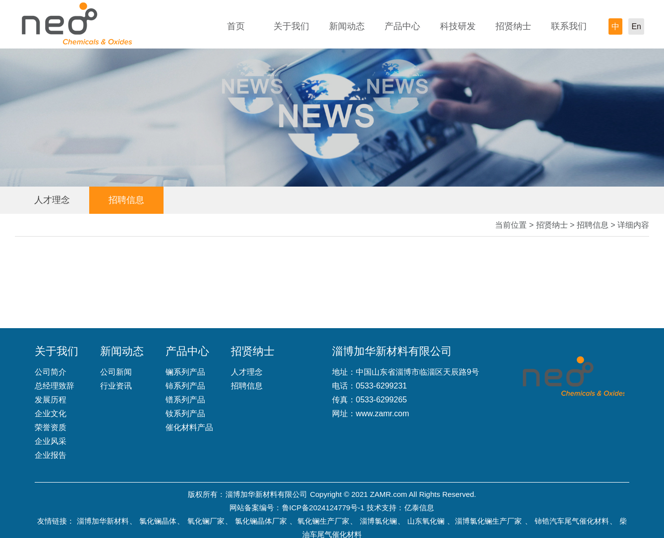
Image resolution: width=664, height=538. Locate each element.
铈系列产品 (185, 386)
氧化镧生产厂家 (323, 521)
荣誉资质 (50, 427)
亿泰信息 (419, 507)
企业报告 (50, 455)
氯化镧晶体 (157, 521)
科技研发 (458, 26)
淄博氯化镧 (378, 521)
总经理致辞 (54, 386)
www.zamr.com (382, 413)
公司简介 (50, 372)
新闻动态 (347, 26)
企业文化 (50, 413)
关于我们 (291, 26)
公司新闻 (116, 372)
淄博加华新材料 (103, 521)
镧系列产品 (185, 372)
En (636, 26)
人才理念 (52, 200)
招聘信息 (126, 200)
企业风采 (50, 441)
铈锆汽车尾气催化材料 (572, 521)
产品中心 (402, 26)
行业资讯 (116, 386)
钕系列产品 (185, 413)
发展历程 (50, 399)
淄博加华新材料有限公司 (266, 494)
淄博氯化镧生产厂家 (488, 521)
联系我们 (569, 26)
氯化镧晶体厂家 (261, 521)
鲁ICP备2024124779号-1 (323, 507)
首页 (236, 26)
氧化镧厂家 (205, 521)
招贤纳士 (513, 26)
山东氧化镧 (425, 521)
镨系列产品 (185, 399)
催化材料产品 (189, 427)
